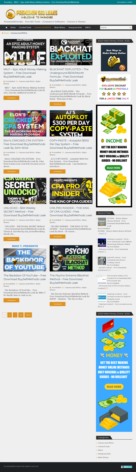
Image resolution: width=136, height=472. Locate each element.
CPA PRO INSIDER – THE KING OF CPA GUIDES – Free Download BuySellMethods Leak (71, 211)
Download (11, 98)
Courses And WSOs (42, 28)
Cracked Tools (25, 28)
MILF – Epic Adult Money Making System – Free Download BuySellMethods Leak (49, 2)
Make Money (59, 28)
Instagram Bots (75, 28)
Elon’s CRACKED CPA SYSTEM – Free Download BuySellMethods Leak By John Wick (24, 144)
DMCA (88, 28)
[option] (47, 2)
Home (13, 28)
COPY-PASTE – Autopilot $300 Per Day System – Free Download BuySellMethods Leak (71, 144)
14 (21, 315)
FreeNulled (10, 81)
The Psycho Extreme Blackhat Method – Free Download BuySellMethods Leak (69, 279)
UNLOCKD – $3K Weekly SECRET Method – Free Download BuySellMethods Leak (25, 211)
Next (28, 315)
